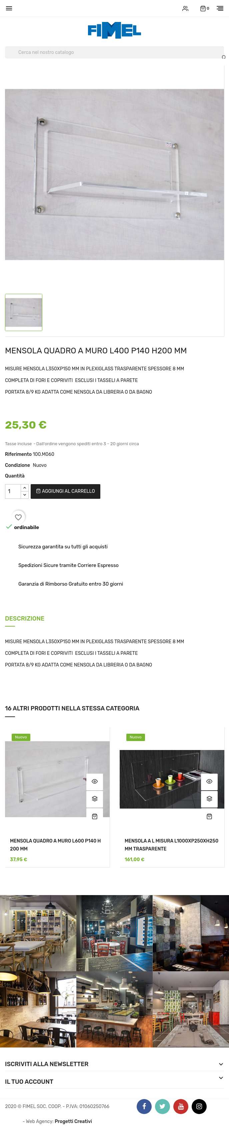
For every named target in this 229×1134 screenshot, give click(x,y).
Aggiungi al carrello (65, 491)
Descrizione (24, 619)
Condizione (17, 465)
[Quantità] (13, 491)
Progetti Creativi (73, 1121)
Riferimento (18, 454)
